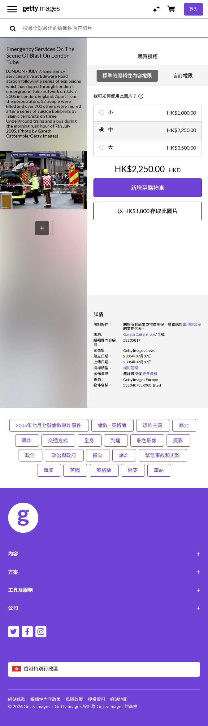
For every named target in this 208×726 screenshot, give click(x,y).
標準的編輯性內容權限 (127, 75)
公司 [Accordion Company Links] (104, 608)
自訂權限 (183, 75)
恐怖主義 (153, 425)
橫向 (98, 455)
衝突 (133, 470)
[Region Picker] (104, 669)
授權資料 (96, 699)
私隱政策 (74, 699)
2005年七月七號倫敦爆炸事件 (49, 425)
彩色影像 (147, 440)
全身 (89, 440)
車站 (159, 470)
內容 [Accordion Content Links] (104, 554)
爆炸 (124, 455)
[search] (15, 28)
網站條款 (16, 699)
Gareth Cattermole (139, 334)
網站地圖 (119, 699)
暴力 (184, 425)
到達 (115, 440)
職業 (49, 470)
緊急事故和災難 (163, 455)
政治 (30, 455)
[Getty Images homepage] (41, 9)
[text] (114, 28)
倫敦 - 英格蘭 (112, 425)
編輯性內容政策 (45, 699)
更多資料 (149, 373)
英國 (75, 470)
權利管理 (130, 367)
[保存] (42, 228)
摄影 (178, 440)
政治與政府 (64, 455)
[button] (43, 181)
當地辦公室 (192, 324)
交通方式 (58, 440)
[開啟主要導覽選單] (12, 9)
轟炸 (27, 440)
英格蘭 (104, 470)
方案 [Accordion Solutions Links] (104, 572)
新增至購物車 (147, 187)
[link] (132, 373)
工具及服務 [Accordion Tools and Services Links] (104, 590)
